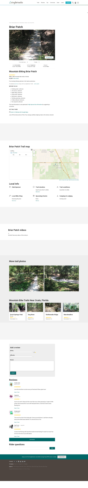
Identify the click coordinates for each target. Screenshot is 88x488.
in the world (16, 78)
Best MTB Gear (35, 466)
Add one (37, 200)
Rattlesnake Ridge (52, 314)
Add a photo (30, 62)
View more (14, 200)
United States (21, 22)
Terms (25, 468)
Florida (26, 22)
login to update (62, 191)
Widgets (25, 464)
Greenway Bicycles (16, 198)
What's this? (38, 191)
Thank (18, 392)
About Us (16, 464)
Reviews (43, 2)
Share (36, 62)
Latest (62, 2)
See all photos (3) (49, 57)
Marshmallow (68, 314)
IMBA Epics (29, 466)
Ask (52, 448)
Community (52, 2)
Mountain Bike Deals (43, 466)
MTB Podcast (16, 466)
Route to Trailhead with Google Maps (19, 112)
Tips (47, 2)
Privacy (28, 468)
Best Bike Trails (23, 466)
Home (10, 22)
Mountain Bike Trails (15, 22)
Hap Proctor (16, 83)
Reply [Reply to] (15, 392)
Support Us (21, 464)
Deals (58, 2)
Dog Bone (31, 314)
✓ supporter (22, 425)
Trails (38, 2)
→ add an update (36, 83)
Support (68, 2)
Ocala (29, 22)
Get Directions (23, 62)
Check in (41, 62)
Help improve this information (35, 104)
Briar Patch (32, 22)
